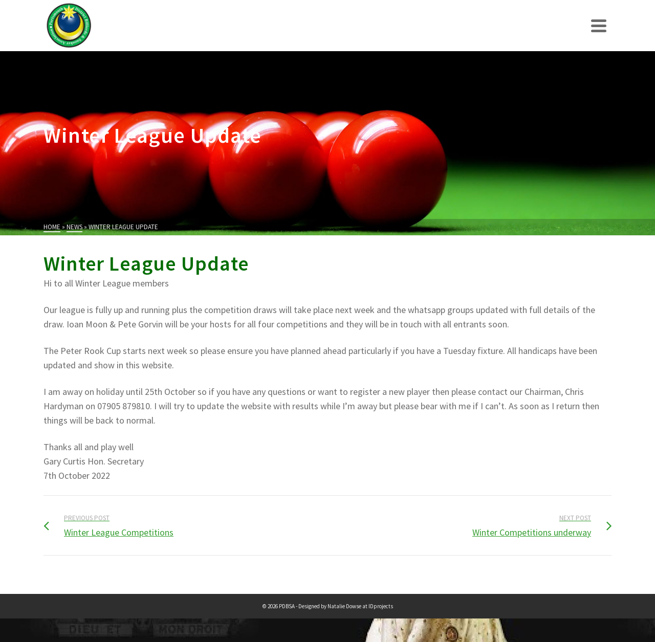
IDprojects (380, 606)
